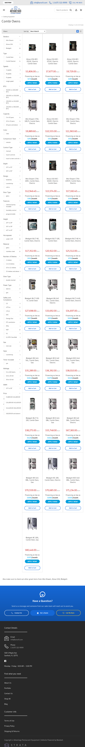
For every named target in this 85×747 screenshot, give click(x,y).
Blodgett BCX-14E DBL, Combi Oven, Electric (73, 480)
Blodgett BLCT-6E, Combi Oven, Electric (32, 239)
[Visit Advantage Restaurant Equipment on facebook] (5, 661)
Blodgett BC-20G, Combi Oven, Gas (32, 538)
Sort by (26, 31)
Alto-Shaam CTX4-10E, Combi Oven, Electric (73, 121)
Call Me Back (75, 2)
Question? (8, 2)
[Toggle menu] (4, 10)
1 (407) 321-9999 (17, 647)
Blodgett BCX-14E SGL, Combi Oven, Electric (52, 360)
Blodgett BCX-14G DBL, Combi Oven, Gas (52, 420)
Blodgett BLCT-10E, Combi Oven (52, 239)
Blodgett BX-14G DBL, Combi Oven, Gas (32, 480)
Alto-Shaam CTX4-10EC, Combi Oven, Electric (32, 181)
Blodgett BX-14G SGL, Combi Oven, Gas (32, 360)
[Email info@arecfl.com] (38, 2)
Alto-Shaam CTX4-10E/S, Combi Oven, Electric (32, 121)
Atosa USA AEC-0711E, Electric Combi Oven (53, 61)
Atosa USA (9, 44)
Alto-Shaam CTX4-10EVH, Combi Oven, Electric (73, 181)
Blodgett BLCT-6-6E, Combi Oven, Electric (73, 299)
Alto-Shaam (9, 40)
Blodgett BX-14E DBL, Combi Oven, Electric (73, 420)
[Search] (64, 9)
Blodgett (8, 48)
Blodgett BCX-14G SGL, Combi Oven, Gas (73, 360)
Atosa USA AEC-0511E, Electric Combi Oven (32, 61)
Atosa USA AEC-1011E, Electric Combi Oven (73, 61)
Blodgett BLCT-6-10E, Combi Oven (32, 419)
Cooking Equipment (8, 16)
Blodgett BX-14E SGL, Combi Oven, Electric (52, 300)
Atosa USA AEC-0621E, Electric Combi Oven (53, 121)
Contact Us (16, 613)
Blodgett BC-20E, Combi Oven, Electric (52, 479)
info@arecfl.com (17, 639)
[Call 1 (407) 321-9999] (58, 2)
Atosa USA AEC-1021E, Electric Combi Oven (53, 181)
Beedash (60, 740)
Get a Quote (42, 613)
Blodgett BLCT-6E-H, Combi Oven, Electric (73, 239)
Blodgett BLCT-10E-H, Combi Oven (32, 299)
